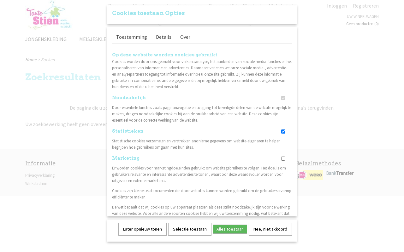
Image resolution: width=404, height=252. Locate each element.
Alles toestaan (230, 227)
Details (163, 35)
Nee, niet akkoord (270, 227)
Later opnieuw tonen (142, 227)
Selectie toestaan (190, 227)
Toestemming (131, 35)
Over (185, 35)
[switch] (283, 96)
